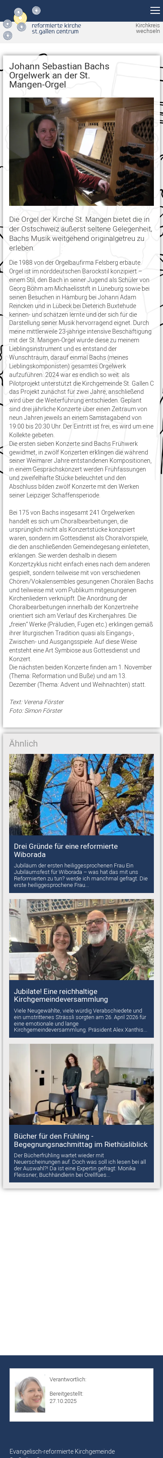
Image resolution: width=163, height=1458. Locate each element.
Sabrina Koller (66, 1386)
